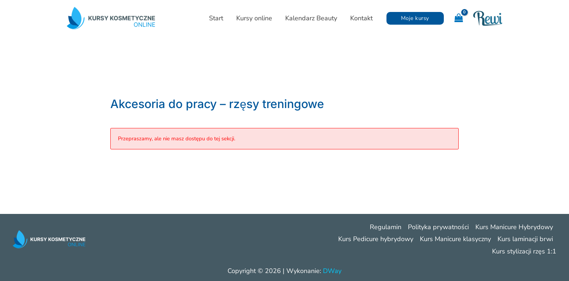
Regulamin (385, 227)
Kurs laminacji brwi (525, 239)
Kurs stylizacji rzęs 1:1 (524, 251)
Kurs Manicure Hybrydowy (514, 227)
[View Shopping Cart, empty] (458, 18)
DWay (332, 270)
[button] (415, 18)
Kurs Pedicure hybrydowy (375, 239)
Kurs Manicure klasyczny (455, 239)
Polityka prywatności (438, 227)
